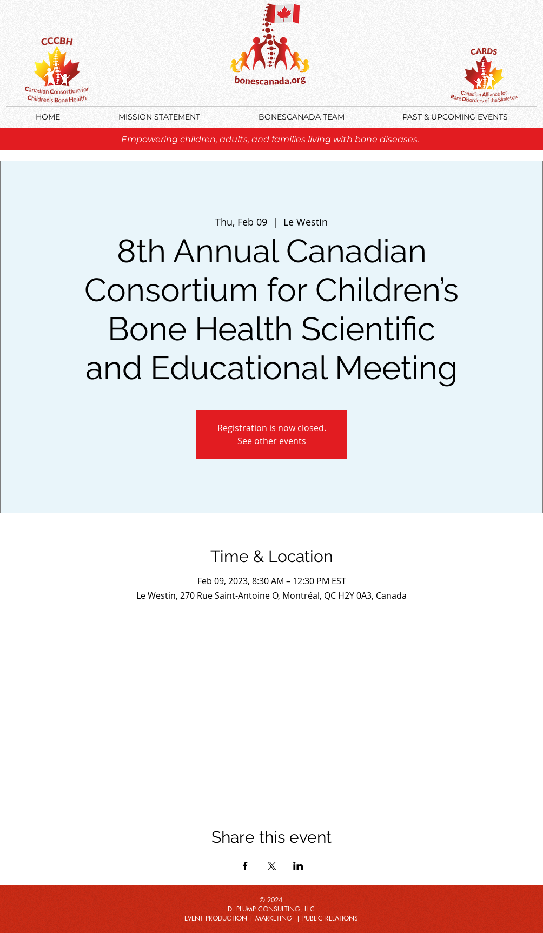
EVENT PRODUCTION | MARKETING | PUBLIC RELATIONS (271, 918)
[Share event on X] (272, 866)
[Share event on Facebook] (245, 866)
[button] (455, 117)
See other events (271, 441)
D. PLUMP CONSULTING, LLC (271, 909)
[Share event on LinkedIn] (298, 866)
